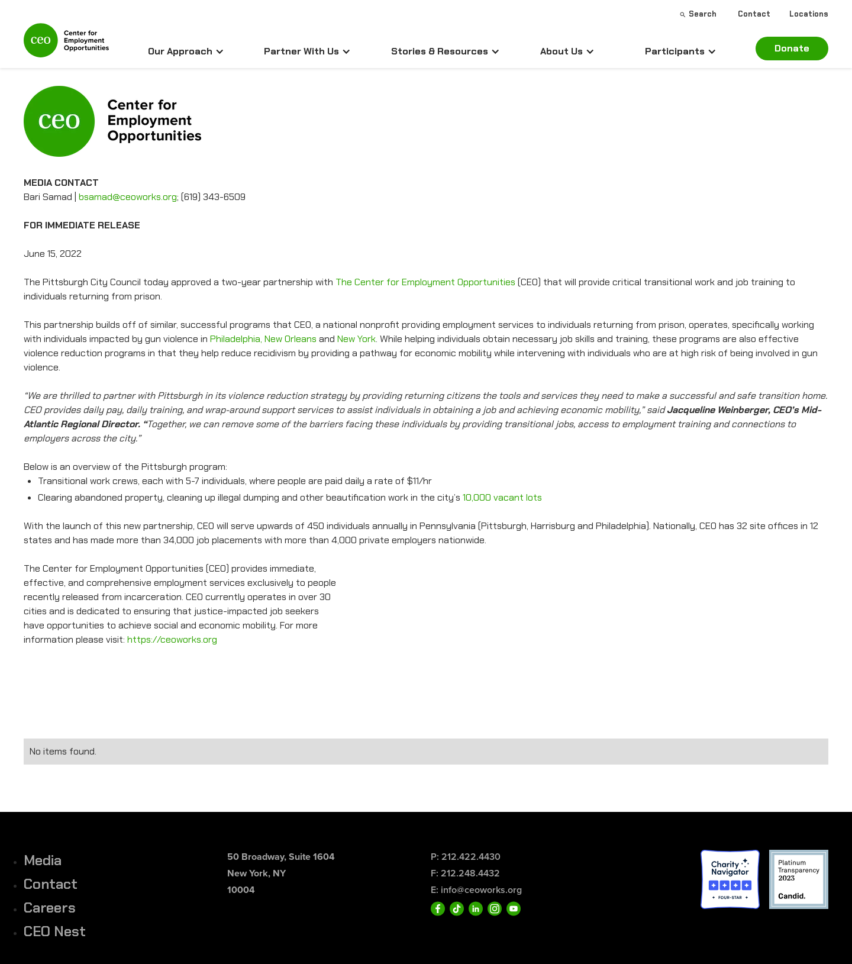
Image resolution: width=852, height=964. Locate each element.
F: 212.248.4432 (465, 873)
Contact (51, 884)
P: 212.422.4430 (466, 856)
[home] (66, 45)
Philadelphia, (236, 339)
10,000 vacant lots (502, 497)
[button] (186, 51)
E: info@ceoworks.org (476, 890)
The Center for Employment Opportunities (425, 282)
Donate (791, 48)
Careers (50, 907)
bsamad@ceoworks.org (128, 197)
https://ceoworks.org (172, 639)
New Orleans (291, 339)
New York (356, 339)
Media (43, 860)
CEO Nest (55, 931)
